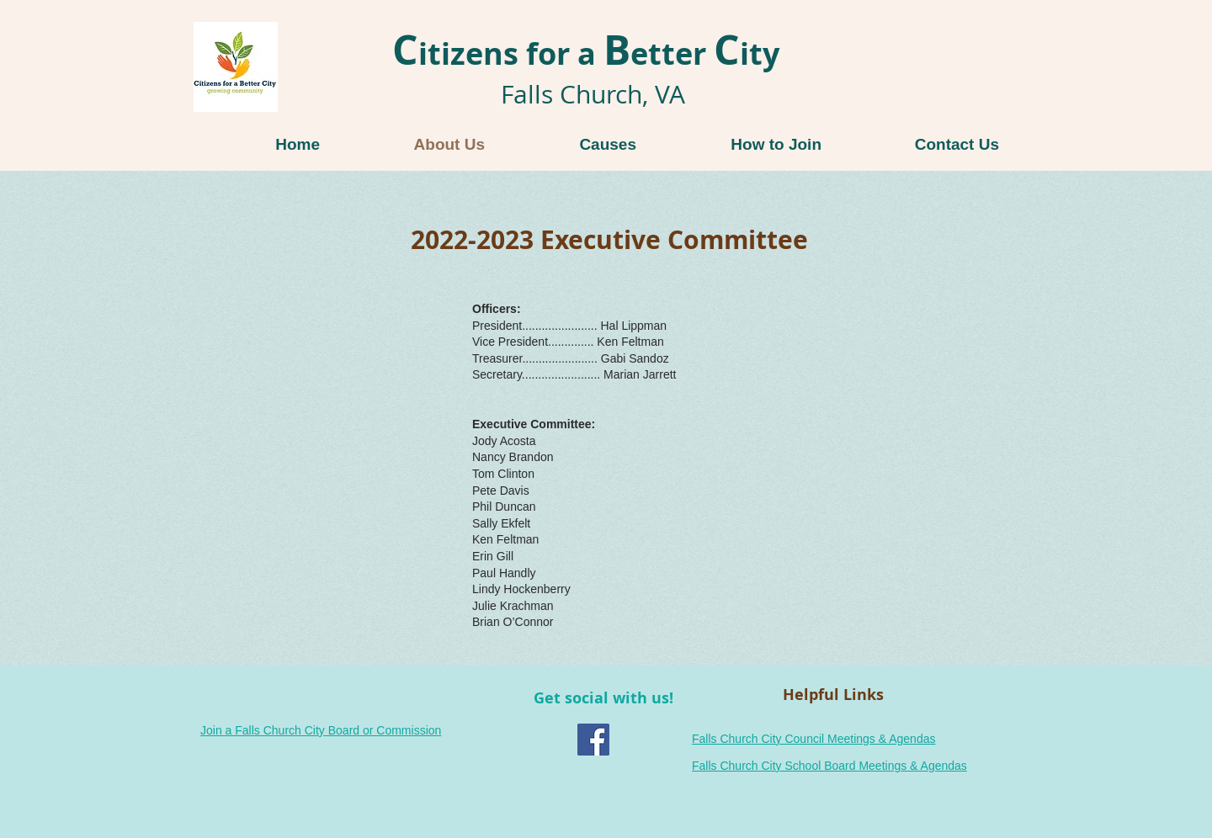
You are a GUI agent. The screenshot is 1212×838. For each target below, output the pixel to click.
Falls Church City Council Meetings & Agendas (813, 738)
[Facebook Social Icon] (593, 740)
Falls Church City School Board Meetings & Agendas (829, 765)
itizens (455, 53)
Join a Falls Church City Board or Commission (320, 730)
